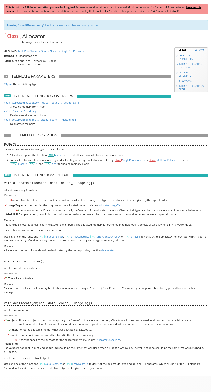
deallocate (107, 247)
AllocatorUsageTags (111, 205)
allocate (22, 163)
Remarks (186, 80)
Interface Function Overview (190, 65)
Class (12, 36)
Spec (118, 160)
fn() (41, 234)
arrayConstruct (80, 234)
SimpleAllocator (50, 51)
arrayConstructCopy (109, 234)
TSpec (8, 84)
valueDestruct (53, 358)
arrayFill (135, 234)
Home (199, 50)
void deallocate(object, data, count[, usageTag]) (40, 119)
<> (6, 76)
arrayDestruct (80, 358)
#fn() (7, 95)
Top (182, 50)
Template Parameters (186, 57)
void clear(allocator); (21, 111)
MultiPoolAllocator (29, 51)
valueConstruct (54, 234)
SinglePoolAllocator (72, 51)
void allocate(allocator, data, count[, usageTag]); (42, 102)
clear (58, 155)
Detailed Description (186, 74)
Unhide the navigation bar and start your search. (55, 25)
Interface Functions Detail (191, 87)
